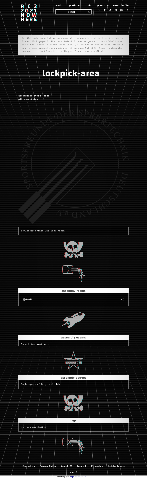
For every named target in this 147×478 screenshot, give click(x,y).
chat (107, 5)
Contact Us (28, 466)
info (89, 5)
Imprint (81, 466)
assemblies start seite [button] (33, 96)
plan (99, 5)
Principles (97, 466)
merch (73, 472)
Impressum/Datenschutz (80, 476)
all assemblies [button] (28, 99)
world (58, 5)
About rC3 (66, 466)
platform (74, 5)
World (29, 299)
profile (125, 5)
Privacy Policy (48, 466)
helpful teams (116, 466)
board (115, 5)
